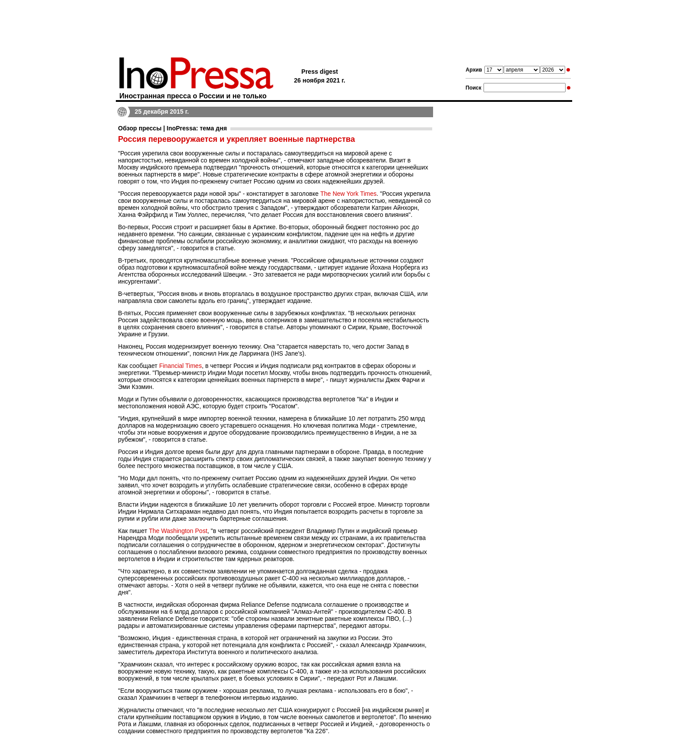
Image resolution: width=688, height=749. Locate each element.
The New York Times (348, 193)
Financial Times (180, 365)
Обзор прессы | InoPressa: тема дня (172, 128)
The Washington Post (178, 530)
